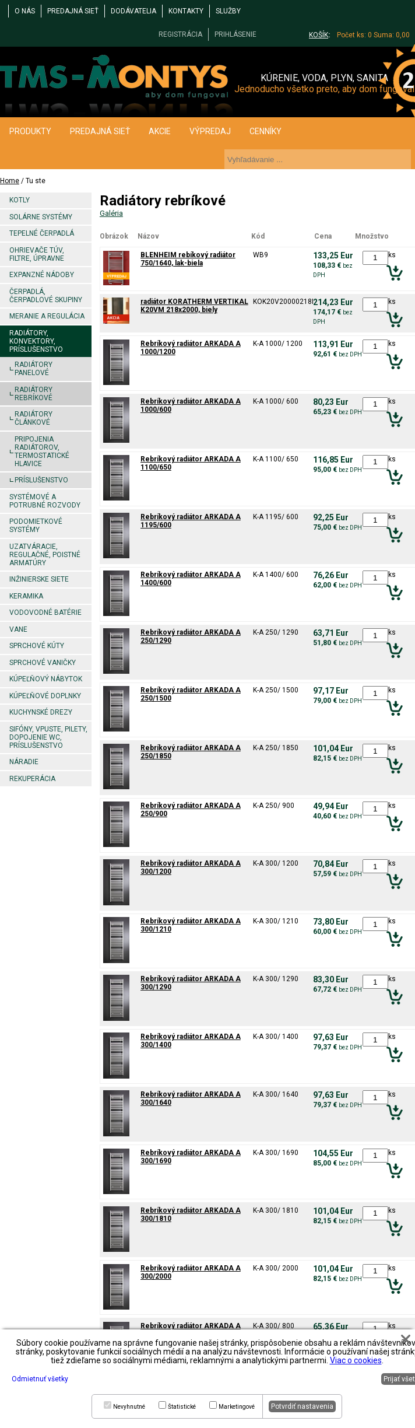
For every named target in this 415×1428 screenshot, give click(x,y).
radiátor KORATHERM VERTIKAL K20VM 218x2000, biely (194, 306)
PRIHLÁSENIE (235, 34)
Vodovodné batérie (45, 612)
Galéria (111, 213)
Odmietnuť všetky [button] (40, 1379)
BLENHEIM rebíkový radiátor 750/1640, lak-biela (187, 259)
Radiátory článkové (33, 418)
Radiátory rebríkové (33, 394)
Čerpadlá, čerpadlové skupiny (45, 296)
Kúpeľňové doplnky (45, 696)
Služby (228, 11)
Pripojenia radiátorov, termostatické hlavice (42, 451)
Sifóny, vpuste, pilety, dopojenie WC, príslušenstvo (48, 737)
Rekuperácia (32, 779)
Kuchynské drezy (40, 712)
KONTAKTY (185, 11)
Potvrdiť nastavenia (302, 1406)
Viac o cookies (356, 1360)
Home (9, 181)
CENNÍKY (265, 131)
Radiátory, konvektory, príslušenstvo (36, 341)
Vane (18, 629)
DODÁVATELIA (133, 11)
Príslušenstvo (41, 480)
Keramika (26, 596)
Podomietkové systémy (35, 525)
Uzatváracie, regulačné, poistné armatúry (44, 554)
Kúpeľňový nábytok (45, 679)
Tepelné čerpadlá (41, 233)
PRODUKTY (30, 131)
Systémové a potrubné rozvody (44, 501)
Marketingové (237, 1407)
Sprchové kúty (36, 646)
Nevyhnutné (129, 1407)
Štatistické (182, 1407)
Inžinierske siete (39, 579)
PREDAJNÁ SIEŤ (73, 11)
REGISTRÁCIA (180, 34)
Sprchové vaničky (42, 663)
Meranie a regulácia (47, 316)
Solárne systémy (40, 217)
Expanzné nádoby (41, 275)
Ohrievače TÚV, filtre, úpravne (36, 254)
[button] (405, 1339)
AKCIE (160, 131)
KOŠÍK (318, 35)
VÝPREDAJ (210, 131)
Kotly (19, 200)
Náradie (23, 762)
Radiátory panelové (33, 368)
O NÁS (25, 11)
